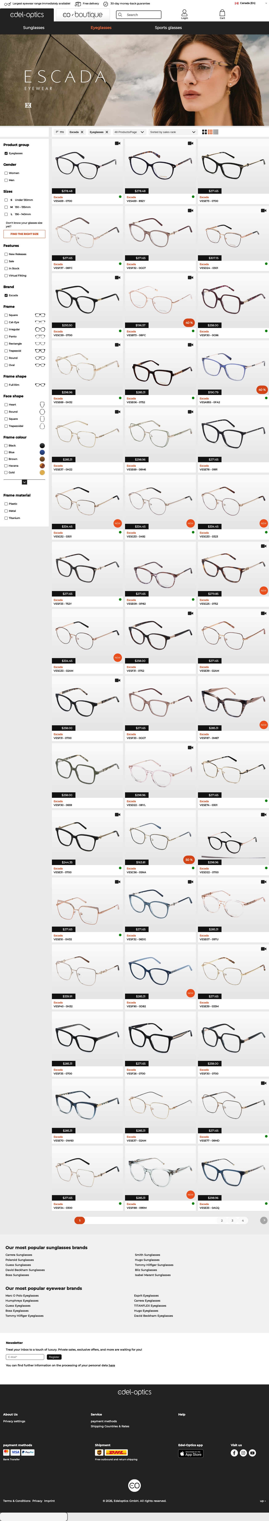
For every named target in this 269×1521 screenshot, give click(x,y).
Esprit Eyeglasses (146, 1295)
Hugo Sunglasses (147, 1260)
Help (181, 1414)
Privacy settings (14, 1421)
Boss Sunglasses (17, 1275)
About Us (10, 1414)
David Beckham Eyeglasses (153, 1315)
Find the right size (24, 234)
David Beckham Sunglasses (25, 1270)
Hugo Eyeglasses (146, 1310)
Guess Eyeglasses (17, 1305)
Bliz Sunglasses (146, 1270)
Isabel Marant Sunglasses (153, 1275)
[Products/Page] (130, 132)
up (263, 1501)
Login (184, 18)
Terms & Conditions (16, 1501)
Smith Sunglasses (147, 1254)
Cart (222, 18)
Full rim (25, 385)
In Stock (12, 268)
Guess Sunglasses (18, 1265)
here (112, 1365)
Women (12, 173)
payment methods (104, 1421)
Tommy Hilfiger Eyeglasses (24, 1315)
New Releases (15, 254)
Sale (9, 261)
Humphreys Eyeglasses (21, 1300)
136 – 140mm (18, 214)
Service (96, 1414)
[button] (27, 14)
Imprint (49, 1501)
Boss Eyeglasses (17, 1310)
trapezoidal (25, 426)
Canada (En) (247, 3)
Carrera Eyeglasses (147, 1300)
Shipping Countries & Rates (110, 1426)
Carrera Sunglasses (18, 1254)
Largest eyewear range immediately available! (41, 3)
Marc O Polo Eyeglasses (22, 1295)
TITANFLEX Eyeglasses (150, 1305)
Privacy (37, 1501)
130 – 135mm (18, 207)
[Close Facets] (24, 132)
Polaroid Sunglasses (19, 1260)
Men (9, 180)
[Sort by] (173, 132)
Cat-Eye (25, 322)
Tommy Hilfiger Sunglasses (154, 1265)
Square (25, 315)
